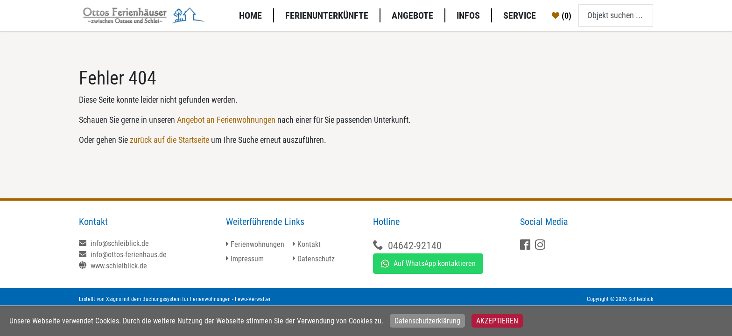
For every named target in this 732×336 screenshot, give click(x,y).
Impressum (247, 258)
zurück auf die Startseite (169, 140)
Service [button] (519, 15)
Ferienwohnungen (257, 244)
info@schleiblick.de (114, 243)
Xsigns (113, 299)
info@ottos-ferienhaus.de (123, 254)
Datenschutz (316, 258)
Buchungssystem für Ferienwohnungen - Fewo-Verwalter (206, 299)
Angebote (412, 15)
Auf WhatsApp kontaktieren (428, 263)
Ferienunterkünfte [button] (326, 15)
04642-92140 (415, 246)
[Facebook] (526, 246)
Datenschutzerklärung (427, 320)
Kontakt (309, 244)
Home (250, 15)
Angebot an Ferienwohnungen (226, 120)
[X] (541, 246)
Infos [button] (468, 15)
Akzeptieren (497, 320)
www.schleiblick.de (113, 265)
